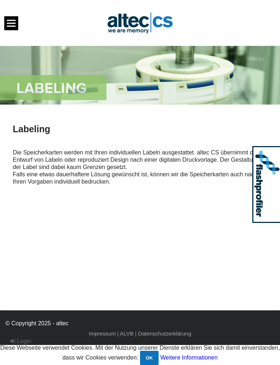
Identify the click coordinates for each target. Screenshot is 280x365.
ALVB (126, 333)
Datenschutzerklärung (164, 333)
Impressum (102, 333)
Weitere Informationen (189, 357)
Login (20, 341)
